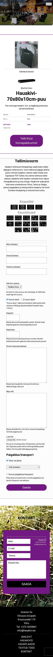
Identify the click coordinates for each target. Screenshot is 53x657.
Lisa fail (9, 437)
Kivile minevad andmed (16, 346)
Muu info (10, 391)
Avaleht (26, 636)
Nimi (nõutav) (12, 244)
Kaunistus (10, 330)
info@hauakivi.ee (26, 630)
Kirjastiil (9, 313)
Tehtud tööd (26, 647)
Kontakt (26, 651)
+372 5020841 (29, 626)
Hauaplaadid (26, 644)
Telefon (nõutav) (13, 267)
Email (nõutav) (12, 256)
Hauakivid (26, 640)
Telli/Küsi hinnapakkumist (26, 141)
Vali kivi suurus (12, 283)
